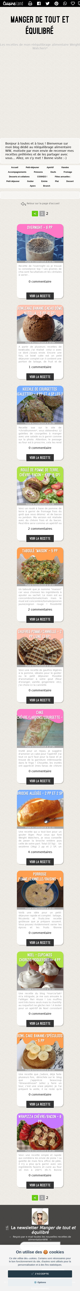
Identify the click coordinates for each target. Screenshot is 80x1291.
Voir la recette (40, 296)
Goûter (30, 181)
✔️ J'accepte (40, 1274)
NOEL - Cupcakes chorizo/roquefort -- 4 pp (40, 957)
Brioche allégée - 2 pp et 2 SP (40, 793)
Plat (57, 181)
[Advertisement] (40, 95)
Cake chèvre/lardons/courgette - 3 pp (40, 715)
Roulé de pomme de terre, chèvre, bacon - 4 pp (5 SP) (40, 472)
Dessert (70, 181)
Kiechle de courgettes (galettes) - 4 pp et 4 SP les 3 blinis (40, 392)
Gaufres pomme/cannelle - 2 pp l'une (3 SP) (40, 634)
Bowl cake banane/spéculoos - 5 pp (40, 1038)
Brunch (46, 186)
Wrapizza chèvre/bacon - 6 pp (40, 1119)
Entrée (44, 181)
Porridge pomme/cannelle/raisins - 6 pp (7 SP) (40, 877)
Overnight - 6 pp (40, 227)
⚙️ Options (40, 1282)
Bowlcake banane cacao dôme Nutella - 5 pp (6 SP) (40, 311)
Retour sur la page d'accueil (43, 203)
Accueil (14, 167)
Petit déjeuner (12, 181)
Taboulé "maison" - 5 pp (40, 550)
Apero (33, 186)
